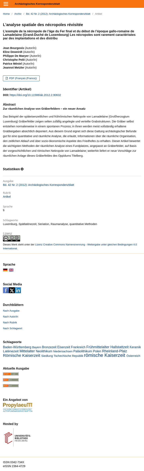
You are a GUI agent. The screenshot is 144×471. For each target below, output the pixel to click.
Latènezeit (11, 351)
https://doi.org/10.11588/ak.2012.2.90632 (35, 95)
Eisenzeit (63, 347)
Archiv (18, 13)
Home (6, 13)
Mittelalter (27, 351)
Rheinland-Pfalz (114, 351)
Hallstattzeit (119, 347)
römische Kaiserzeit (104, 355)
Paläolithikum (82, 351)
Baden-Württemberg (17, 347)
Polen (97, 351)
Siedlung (47, 355)
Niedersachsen (63, 351)
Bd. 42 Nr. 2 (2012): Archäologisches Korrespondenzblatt (58, 13)
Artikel (7, 196)
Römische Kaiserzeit (21, 355)
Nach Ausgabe (11, 310)
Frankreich (78, 347)
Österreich (133, 355)
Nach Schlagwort (12, 328)
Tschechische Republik (68, 355)
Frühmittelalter (97, 347)
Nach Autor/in (10, 316)
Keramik (135, 347)
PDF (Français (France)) (22, 78)
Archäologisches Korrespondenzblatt (37, 3)
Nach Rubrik (10, 322)
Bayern (36, 347)
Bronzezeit (49, 347)
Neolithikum (44, 351)
